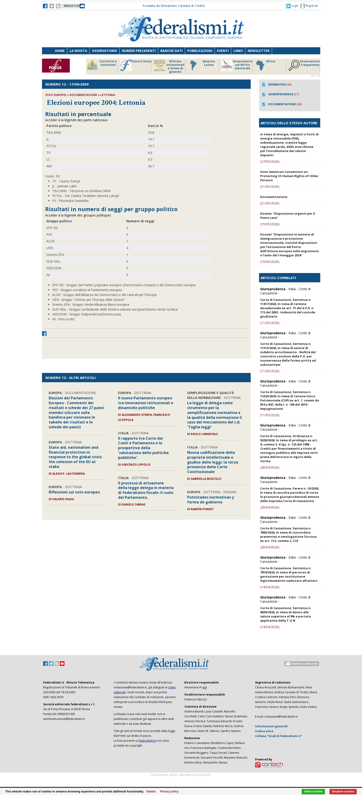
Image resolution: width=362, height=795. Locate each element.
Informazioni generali (271, 726)
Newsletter (258, 50)
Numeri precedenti (139, 50)
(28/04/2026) (269, 467)
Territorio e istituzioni (101, 65)
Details (151, 791)
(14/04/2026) (269, 587)
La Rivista (78, 50)
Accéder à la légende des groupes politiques (78, 215)
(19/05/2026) (269, 224)
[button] (292, 5)
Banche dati (171, 50)
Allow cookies (313, 791)
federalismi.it (147, 741)
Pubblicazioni (199, 50)
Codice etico (264, 731)
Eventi (223, 50)
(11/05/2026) (269, 323)
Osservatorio (104, 50)
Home (60, 50)
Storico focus (135, 65)
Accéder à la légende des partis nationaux (76, 120)
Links (238, 50)
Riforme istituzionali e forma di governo (169, 66)
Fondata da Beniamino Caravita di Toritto (174, 5)
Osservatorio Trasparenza (304, 65)
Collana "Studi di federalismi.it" (278, 736)
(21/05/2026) (269, 186)
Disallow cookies (343, 791)
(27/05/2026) (269, 161)
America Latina (201, 65)
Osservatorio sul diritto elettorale (236, 65)
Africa (265, 65)
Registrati (309, 6)
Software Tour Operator (181, 780)
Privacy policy (169, 791)
